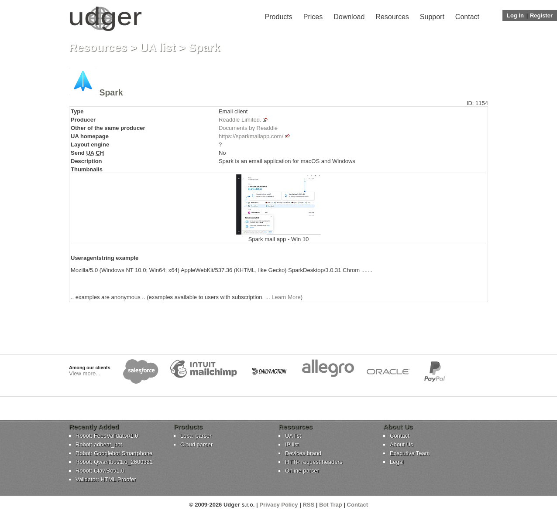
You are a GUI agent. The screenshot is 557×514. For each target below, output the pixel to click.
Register (541, 15)
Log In (515, 15)
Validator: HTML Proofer (106, 479)
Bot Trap (330, 504)
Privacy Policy (278, 504)
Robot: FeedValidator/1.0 (107, 435)
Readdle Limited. (240, 119)
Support (432, 16)
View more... (84, 373)
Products (278, 16)
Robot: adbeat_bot (99, 444)
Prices (313, 16)
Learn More (286, 297)
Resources (392, 16)
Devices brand (303, 453)
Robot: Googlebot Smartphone (114, 453)
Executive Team (410, 453)
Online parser (302, 470)
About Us (401, 444)
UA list (157, 47)
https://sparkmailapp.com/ (251, 136)
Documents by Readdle (248, 128)
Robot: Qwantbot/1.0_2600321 (114, 462)
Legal (397, 462)
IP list (292, 444)
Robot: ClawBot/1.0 (100, 470)
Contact (467, 16)
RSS (308, 504)
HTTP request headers (313, 462)
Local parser (196, 435)
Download (349, 16)
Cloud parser (196, 444)
